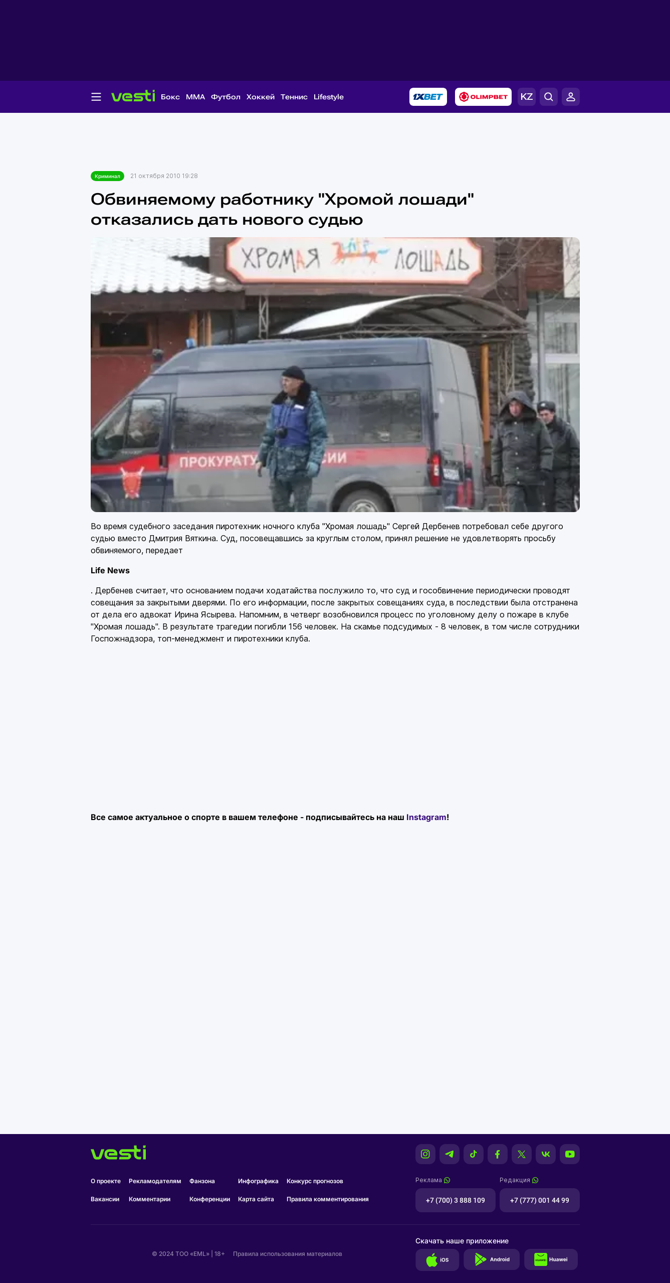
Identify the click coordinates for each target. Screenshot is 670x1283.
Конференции (209, 1199)
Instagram (426, 817)
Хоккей (261, 97)
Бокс (170, 97)
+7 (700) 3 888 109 (455, 1200)
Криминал (107, 176)
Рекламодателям (155, 1181)
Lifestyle (329, 97)
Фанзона (202, 1181)
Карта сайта (256, 1199)
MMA (195, 97)
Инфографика (258, 1181)
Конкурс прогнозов (315, 1181)
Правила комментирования (328, 1199)
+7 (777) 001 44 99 (539, 1200)
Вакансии (105, 1199)
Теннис (294, 97)
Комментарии (149, 1199)
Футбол (226, 97)
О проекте (106, 1181)
